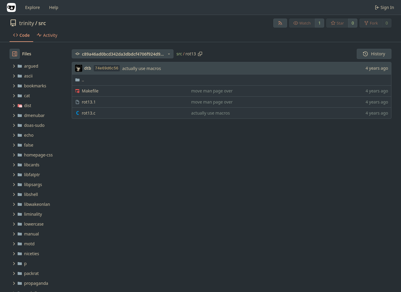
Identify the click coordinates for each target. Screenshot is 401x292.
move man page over (212, 91)
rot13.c (89, 113)
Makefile (90, 91)
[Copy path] (200, 54)
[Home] (11, 7)
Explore (32, 7)
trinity (26, 23)
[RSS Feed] (280, 23)
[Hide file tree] (15, 54)
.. (79, 80)
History (374, 54)
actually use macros (141, 68)
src (42, 23)
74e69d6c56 (106, 68)
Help (53, 7)
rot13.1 (89, 102)
